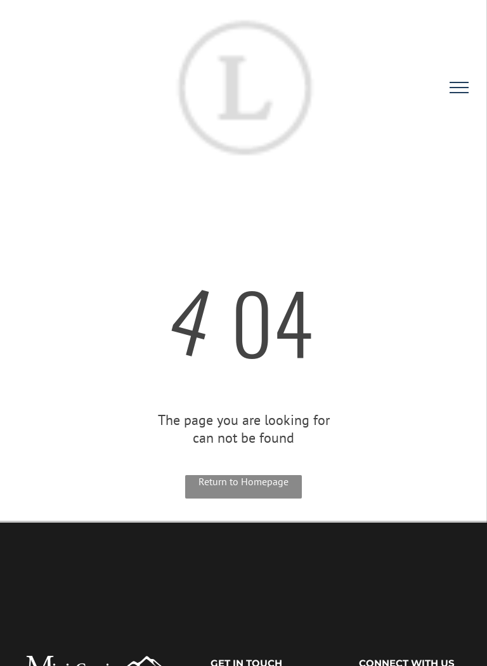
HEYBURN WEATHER (243, 570)
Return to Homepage (243, 481)
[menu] (459, 87)
